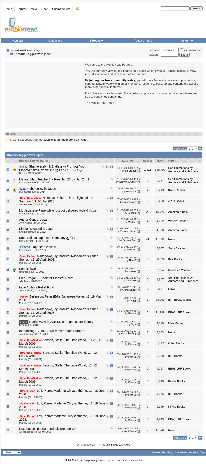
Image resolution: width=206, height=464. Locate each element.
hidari (133, 300)
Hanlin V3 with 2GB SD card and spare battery (61, 322)
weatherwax (130, 202)
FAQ (169, 452)
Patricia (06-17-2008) (30, 397)
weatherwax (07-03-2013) (33, 204)
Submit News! (61, 9)
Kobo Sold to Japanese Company (42, 238)
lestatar (132, 271)
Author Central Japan (33, 219)
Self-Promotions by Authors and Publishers (183, 169)
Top (202, 452)
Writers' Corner (178, 221)
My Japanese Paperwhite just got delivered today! (53, 210)
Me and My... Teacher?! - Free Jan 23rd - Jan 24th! (54, 179)
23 (147, 212)
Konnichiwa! (27, 268)
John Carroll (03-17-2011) (33, 290)
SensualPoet (129, 240)
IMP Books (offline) (180, 299)
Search (187, 40)
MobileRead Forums (22, 50)
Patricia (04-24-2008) (30, 262)
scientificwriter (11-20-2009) (34, 334)
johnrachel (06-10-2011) (32, 271)
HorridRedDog (128, 333)
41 (147, 239)
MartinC (132, 222)
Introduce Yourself (179, 270)
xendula (132, 213)
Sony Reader (176, 248)
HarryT (132, 260)
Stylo (133, 324)
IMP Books (175, 259)
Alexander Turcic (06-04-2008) (35, 431)
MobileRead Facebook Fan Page (65, 139)
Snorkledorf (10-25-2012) (32, 231)
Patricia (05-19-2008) (30, 303)
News (172, 239)
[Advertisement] (44, 94)
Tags (38, 50)
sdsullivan (131, 280)
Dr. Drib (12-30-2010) (30, 173)
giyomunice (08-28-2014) (32, 191)
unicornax (131, 249)
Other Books (176, 343)
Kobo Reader (176, 190)
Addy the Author (127, 181)
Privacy (193, 452)
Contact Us (158, 452)
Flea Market (176, 323)
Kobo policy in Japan (41, 188)
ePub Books (176, 201)
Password (153, 54)
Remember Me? (190, 50)
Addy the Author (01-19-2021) (35, 182)
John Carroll (129, 289)
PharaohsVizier (128, 231)
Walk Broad (130, 431)
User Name (154, 50)
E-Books (97, 40)
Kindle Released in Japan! (37, 228)
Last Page (77, 170)
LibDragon (131, 170)
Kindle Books (176, 381)
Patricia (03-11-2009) (30, 346)
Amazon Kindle (178, 212)
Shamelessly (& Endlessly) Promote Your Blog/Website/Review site (52, 168)
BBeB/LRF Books (179, 312)
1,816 (147, 169)
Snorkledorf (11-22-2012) (32, 213)
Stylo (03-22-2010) (29, 325)
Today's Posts (143, 40)
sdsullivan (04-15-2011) (32, 281)
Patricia (132, 313)
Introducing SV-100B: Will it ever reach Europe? (52, 331)
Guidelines (55, 40)
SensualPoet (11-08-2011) (33, 241)
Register (18, 40)
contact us (114, 96)
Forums (22, 9)
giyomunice (130, 191)
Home (8, 9)
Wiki (34, 9)
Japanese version (44, 247)
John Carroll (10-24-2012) (33, 222)
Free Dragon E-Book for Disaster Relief (46, 278)
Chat (44, 9)
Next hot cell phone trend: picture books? (47, 428)
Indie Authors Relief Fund (36, 287)
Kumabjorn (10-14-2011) (32, 250)
